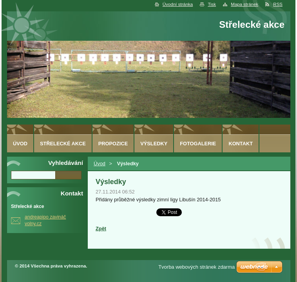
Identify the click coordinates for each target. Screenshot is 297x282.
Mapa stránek (244, 4)
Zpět (101, 228)
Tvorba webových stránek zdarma (196, 267)
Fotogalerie (198, 143)
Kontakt (240, 143)
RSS (278, 4)
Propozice (113, 143)
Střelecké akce (63, 143)
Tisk (212, 4)
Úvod (99, 163)
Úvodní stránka (178, 4)
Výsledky (153, 143)
